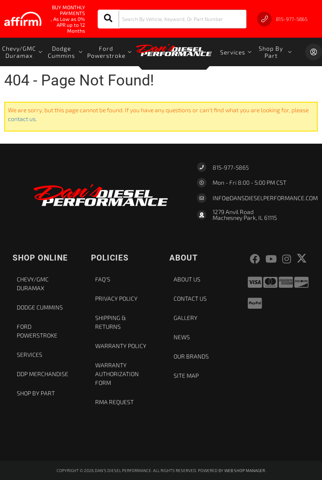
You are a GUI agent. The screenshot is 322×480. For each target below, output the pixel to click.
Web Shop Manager (244, 470)
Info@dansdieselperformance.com (265, 198)
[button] (172, 19)
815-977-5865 (231, 167)
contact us (22, 118)
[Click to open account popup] (313, 52)
